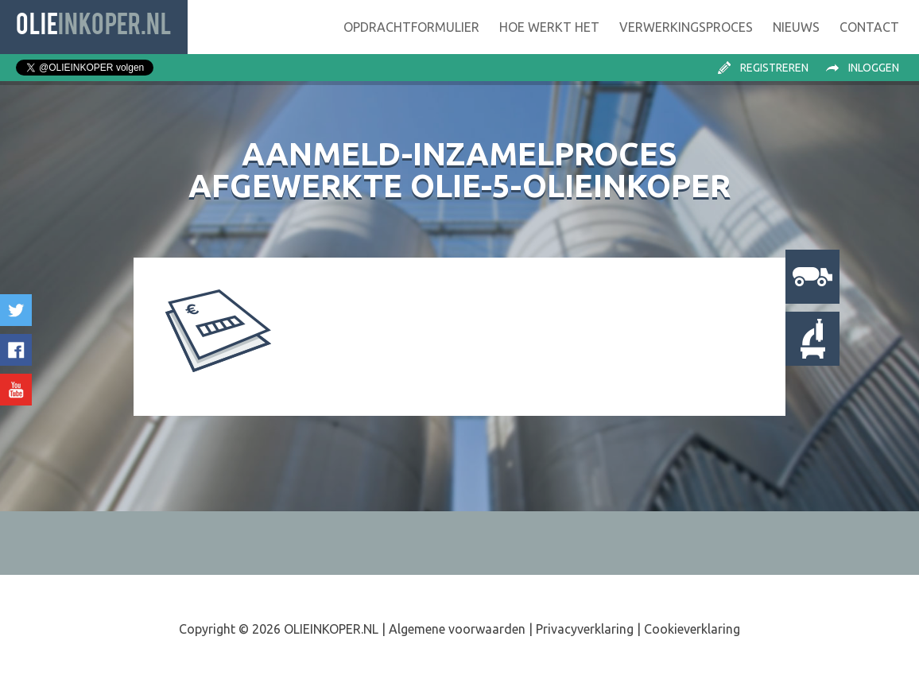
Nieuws (796, 27)
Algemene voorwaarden (457, 629)
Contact (869, 27)
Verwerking (686, 27)
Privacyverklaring (585, 629)
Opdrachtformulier (411, 27)
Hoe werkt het (549, 27)
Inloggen (873, 67)
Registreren (774, 67)
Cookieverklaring (692, 629)
